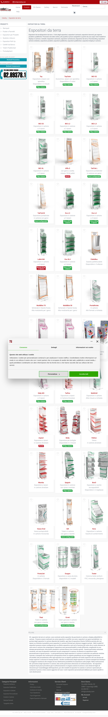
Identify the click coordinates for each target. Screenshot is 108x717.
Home (18, 7)
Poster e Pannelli (9, 31)
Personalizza (54, 374)
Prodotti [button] (27, 7)
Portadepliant (7, 51)
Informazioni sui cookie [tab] (84, 347)
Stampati (6, 28)
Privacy (32, 684)
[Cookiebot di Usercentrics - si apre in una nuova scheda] (84, 341)
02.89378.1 (5, 2)
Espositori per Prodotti (11, 35)
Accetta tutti (83, 374)
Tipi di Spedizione (35, 692)
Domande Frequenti (62, 684)
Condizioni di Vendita (36, 690)
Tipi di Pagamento (35, 695)
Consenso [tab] (23, 347)
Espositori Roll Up (9, 41)
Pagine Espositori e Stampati (38, 698)
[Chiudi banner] (97, 341)
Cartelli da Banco (9, 45)
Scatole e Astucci (9, 38)
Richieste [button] (64, 7)
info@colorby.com (19, 2)
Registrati (85, 700)
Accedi (85, 697)
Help (17, 12)
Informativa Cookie (35, 687)
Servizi (55, 7)
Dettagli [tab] (54, 347)
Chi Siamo (37, 7)
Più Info (31, 633)
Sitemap (58, 690)
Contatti (58, 687)
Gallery (46, 7)
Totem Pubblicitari (9, 48)
